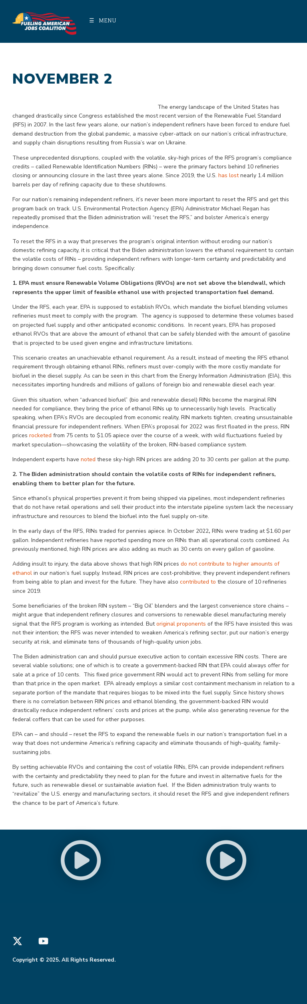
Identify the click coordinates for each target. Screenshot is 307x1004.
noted (88, 459)
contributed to (198, 582)
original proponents (181, 624)
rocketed (40, 435)
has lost (228, 175)
